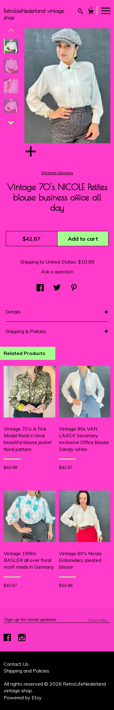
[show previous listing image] (11, 30)
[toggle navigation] (105, 10)
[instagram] (22, 638)
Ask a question (57, 271)
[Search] (80, 12)
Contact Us (16, 664)
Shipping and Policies (26, 671)
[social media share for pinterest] (74, 288)
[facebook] (8, 638)
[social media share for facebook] (40, 288)
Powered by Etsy (23, 697)
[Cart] (91, 12)
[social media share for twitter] (57, 288)
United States (61, 262)
